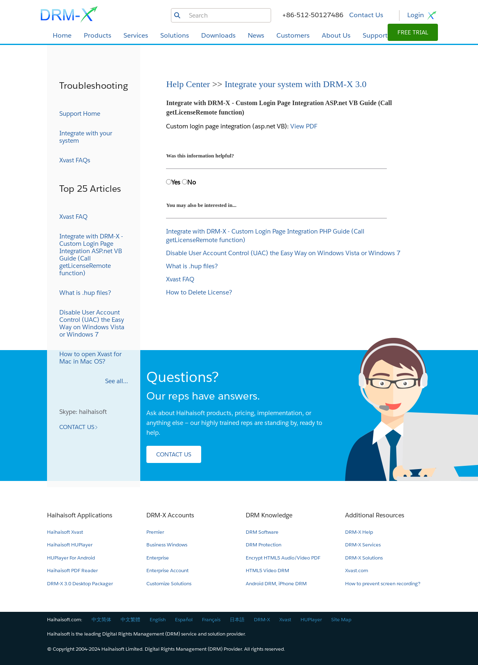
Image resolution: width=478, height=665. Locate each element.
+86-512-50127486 (312, 15)
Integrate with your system (85, 136)
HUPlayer (311, 619)
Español (184, 619)
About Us (336, 35)
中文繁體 (130, 619)
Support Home (79, 113)
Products (97, 35)
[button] (413, 32)
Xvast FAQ (180, 279)
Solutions (174, 35)
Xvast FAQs (74, 160)
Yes (175, 182)
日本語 (237, 619)
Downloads (218, 35)
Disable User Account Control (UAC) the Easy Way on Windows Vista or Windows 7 (283, 253)
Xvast (285, 619)
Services (135, 35)
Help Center (189, 84)
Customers (293, 35)
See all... (116, 381)
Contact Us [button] (366, 15)
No (191, 182)
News (256, 35)
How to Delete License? (199, 292)
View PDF (303, 126)
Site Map (341, 619)
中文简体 (101, 619)
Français (211, 619)
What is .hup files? (192, 266)
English (158, 619)
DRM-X (262, 619)
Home (62, 35)
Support (375, 35)
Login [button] (422, 15)
